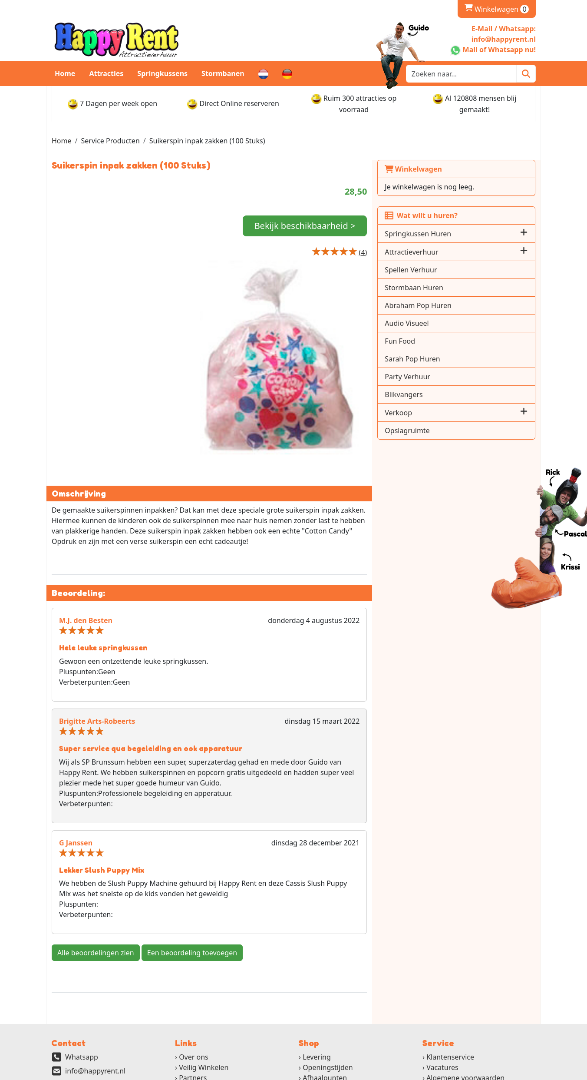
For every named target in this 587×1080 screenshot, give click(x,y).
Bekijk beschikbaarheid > (355, 232)
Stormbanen (222, 73)
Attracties (106, 73)
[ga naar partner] (209, 1051)
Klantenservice (450, 979)
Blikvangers (449, 394)
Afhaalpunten (325, 999)
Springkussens (162, 73)
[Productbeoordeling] (408, 266)
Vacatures (442, 989)
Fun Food (445, 341)
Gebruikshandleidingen (464, 1010)
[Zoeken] (526, 74)
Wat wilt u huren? (466, 215)
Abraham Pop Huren (463, 305)
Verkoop (443, 412)
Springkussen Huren (463, 234)
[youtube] (496, 1073)
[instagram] (520, 1073)
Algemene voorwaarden (465, 999)
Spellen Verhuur (456, 270)
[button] (524, 233)
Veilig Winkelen (203, 989)
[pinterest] (532, 1073)
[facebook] (472, 1073)
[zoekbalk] (461, 74)
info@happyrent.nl (95, 992)
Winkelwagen (458, 169)
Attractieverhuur (456, 252)
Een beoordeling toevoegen (192, 874)
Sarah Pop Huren (457, 359)
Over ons (193, 979)
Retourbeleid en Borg (338, 1010)
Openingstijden (328, 989)
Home (65, 73)
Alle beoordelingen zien (95, 874)
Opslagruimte (452, 430)
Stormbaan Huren (459, 287)
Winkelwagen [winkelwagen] (497, 9)
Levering (317, 979)
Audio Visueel (452, 323)
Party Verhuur (452, 376)
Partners (193, 999)
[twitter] (484, 1073)
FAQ (185, 1010)
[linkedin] (508, 1073)
